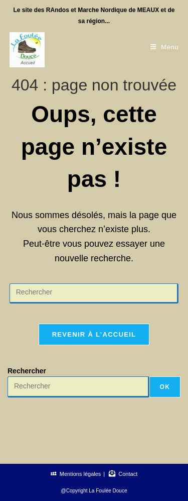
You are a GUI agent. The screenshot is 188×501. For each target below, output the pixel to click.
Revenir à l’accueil (94, 334)
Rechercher (27, 371)
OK (165, 386)
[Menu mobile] (164, 47)
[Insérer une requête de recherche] (94, 293)
